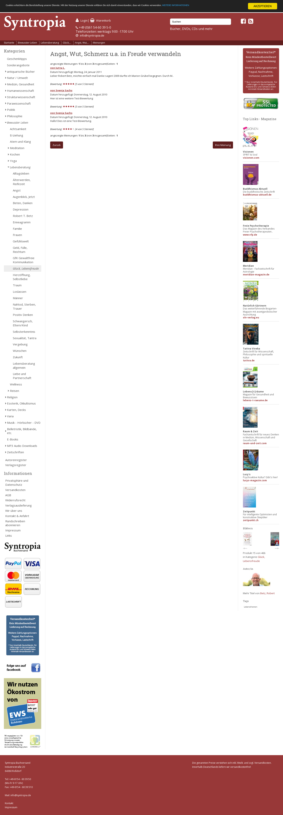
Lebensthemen (250, 606)
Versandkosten (15, 490)
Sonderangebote (18, 65)
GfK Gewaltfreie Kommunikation (23, 260)
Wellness (16, 384)
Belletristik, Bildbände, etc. (22, 431)
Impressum (13, 530)
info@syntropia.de (92, 35)
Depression (20, 209)
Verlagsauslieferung (18, 505)
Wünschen (19, 351)
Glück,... (67, 42)
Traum (17, 285)
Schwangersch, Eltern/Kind (23, 323)
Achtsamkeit (18, 129)
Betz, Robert (267, 593)
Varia (10, 416)
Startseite (9, 42)
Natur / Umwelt (17, 78)
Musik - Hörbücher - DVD (23, 423)
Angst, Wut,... (82, 42)
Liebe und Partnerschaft (22, 376)
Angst (17, 190)
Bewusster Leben (27, 42)
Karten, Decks (16, 410)
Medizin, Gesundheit (20, 84)
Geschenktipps (17, 59)
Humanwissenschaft (20, 91)
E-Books (12, 439)
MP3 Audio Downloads (22, 446)
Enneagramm (22, 222)
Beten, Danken (22, 203)
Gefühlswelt (21, 241)
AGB (8, 495)
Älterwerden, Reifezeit (22, 182)
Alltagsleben (21, 173)
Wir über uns (13, 511)
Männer (18, 298)
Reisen (14, 391)
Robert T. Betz (23, 216)
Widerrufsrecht (15, 500)
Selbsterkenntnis (24, 332)
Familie (17, 229)
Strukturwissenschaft (21, 97)
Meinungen (99, 42)
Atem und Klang (20, 141)
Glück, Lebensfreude (26, 268)
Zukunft (18, 357)
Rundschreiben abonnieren (15, 523)
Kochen (15, 154)
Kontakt (9, 803)
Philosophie (14, 116)
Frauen (17, 235)
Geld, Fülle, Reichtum (20, 250)
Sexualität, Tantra (24, 338)
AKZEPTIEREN (262, 6)
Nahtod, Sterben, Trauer (24, 306)
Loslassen (19, 292)
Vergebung (20, 344)
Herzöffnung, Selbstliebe (22, 277)
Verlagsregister (15, 465)
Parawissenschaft (19, 103)
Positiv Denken (23, 315)
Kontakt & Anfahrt (17, 516)
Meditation (17, 148)
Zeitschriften (15, 452)
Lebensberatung (50, 42)
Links (8, 535)
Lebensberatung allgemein (24, 366)
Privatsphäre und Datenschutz (16, 483)
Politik (11, 110)
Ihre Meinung (223, 145)
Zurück (57, 145)
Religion (12, 397)
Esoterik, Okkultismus (21, 403)
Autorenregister (16, 460)
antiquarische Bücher (21, 71)
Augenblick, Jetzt (24, 197)
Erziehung (16, 135)
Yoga (13, 161)
